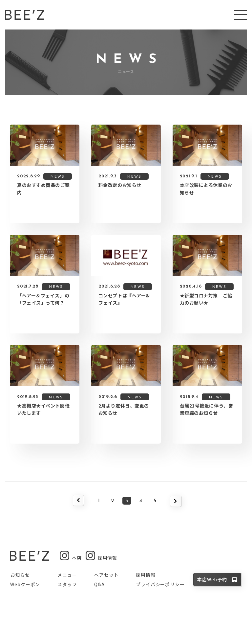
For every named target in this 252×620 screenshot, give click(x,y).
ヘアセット (106, 574)
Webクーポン (25, 584)
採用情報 (145, 574)
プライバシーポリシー (160, 584)
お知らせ (20, 574)
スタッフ (67, 584)
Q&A (99, 584)
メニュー (67, 574)
